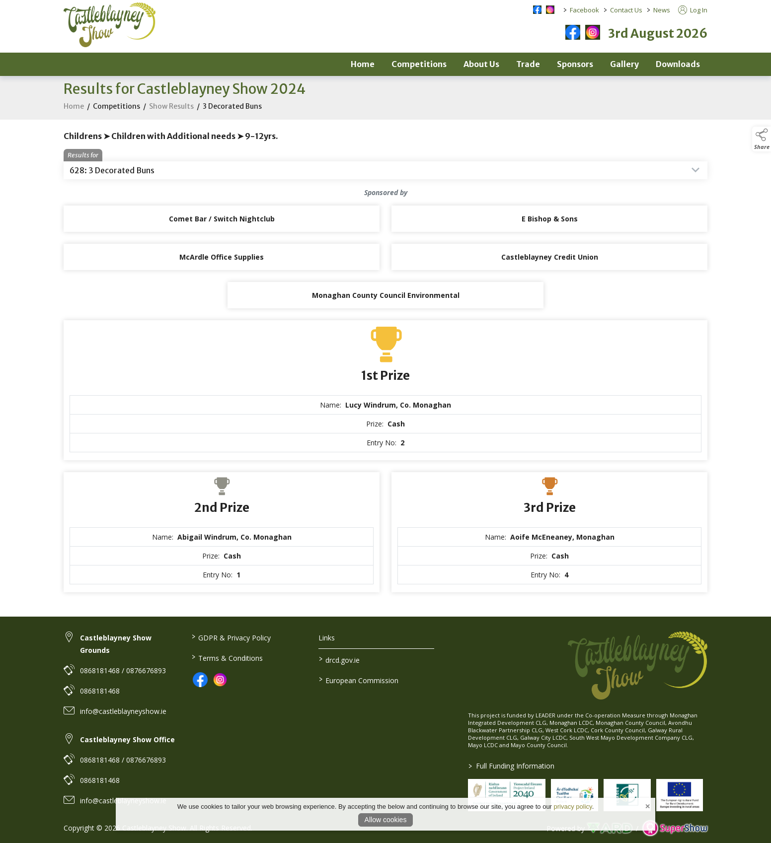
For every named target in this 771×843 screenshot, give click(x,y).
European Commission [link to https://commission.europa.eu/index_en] (358, 679)
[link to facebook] (200, 679)
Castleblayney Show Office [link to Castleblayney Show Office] (127, 739)
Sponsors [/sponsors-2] (575, 64)
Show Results (171, 113)
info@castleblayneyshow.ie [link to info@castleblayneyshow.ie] (123, 711)
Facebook (584, 9)
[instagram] (592, 32)
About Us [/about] (481, 64)
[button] (761, 139)
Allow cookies (386, 820)
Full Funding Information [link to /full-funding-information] (511, 766)
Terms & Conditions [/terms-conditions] (226, 657)
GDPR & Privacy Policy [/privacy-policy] (230, 637)
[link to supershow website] (674, 828)
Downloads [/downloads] (678, 64)
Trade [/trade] (528, 64)
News (661, 9)
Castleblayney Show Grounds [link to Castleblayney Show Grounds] (116, 644)
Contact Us (626, 9)
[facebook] (572, 32)
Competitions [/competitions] (419, 64)
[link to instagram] (220, 679)
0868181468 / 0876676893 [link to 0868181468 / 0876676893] (123, 670)
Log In (692, 9)
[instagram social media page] (550, 9)
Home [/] (363, 64)
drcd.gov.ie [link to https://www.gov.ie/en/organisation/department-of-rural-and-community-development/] (339, 659)
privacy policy (573, 806)
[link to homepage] (109, 24)
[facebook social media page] (537, 9)
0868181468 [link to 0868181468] (100, 691)
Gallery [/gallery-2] (624, 64)
